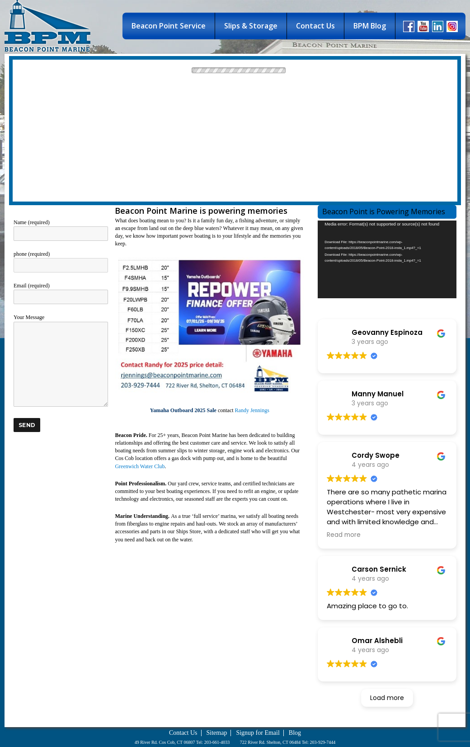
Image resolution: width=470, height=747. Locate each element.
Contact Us (315, 26)
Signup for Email (257, 732)
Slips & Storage (250, 26)
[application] (387, 259)
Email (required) (61, 291)
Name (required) (61, 228)
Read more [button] (344, 535)
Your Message (61, 321)
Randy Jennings (252, 410)
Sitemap (217, 732)
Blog (295, 732)
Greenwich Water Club (139, 466)
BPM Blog (369, 26)
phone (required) (61, 259)
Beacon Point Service (169, 26)
